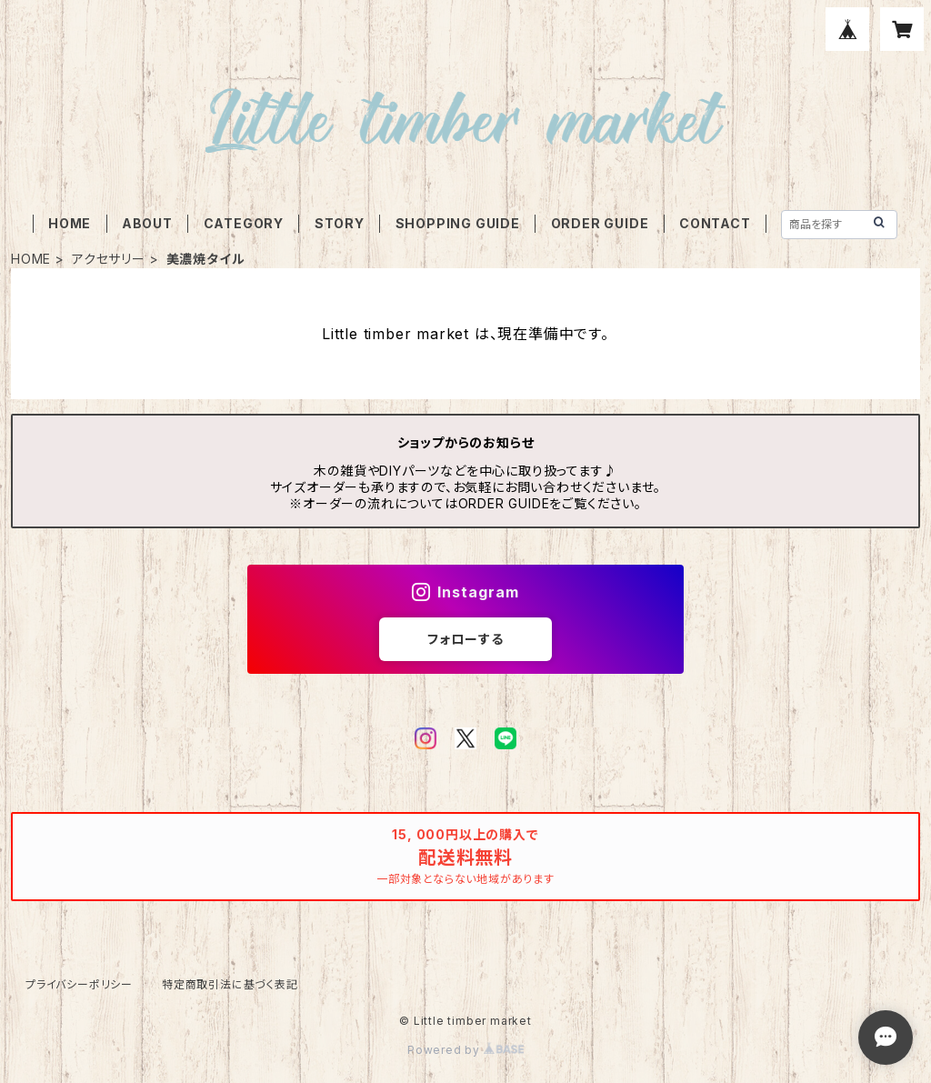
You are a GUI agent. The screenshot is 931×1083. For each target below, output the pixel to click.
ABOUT (147, 223)
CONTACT (715, 223)
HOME (69, 223)
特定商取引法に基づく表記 (230, 984)
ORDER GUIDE (600, 223)
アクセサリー (108, 258)
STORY (340, 223)
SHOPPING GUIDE (457, 223)
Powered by (465, 1050)
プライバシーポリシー (79, 984)
